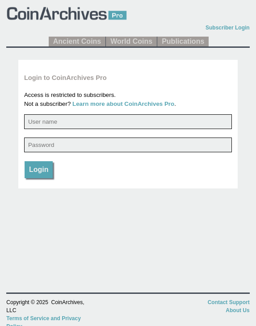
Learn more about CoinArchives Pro (123, 103)
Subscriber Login (228, 28)
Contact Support (229, 302)
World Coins (131, 41)
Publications (183, 41)
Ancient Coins (77, 41)
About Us (237, 310)
